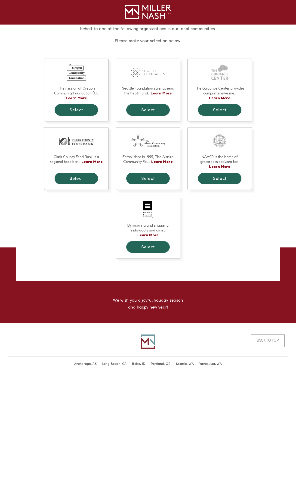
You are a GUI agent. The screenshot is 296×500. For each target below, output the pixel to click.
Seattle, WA (185, 486)
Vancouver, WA (210, 486)
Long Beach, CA (114, 486)
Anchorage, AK (85, 486)
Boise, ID (138, 486)
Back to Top (267, 463)
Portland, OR (160, 486)
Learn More (76, 219)
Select (76, 231)
